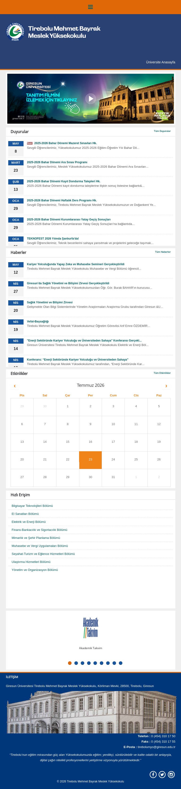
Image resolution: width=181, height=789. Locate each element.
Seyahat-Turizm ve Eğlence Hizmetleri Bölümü (43, 554)
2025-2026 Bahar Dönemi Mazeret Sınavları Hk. (62, 143)
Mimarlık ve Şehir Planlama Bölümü (36, 538)
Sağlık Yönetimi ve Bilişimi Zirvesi (50, 302)
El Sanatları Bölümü (25, 514)
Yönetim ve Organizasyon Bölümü (35, 570)
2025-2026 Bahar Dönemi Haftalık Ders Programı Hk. (62, 200)
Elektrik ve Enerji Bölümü (29, 522)
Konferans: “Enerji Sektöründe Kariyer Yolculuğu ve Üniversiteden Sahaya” (78, 359)
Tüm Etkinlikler (162, 372)
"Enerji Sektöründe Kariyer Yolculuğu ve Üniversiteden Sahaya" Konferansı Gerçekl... (84, 340)
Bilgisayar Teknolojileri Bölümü (32, 506)
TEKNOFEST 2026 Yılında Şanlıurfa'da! (53, 238)
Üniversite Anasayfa (160, 62)
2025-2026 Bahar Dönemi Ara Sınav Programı (57, 162)
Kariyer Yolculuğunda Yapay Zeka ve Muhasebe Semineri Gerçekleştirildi (76, 264)
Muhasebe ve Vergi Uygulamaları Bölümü (40, 546)
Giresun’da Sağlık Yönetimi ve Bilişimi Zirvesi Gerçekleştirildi (68, 283)
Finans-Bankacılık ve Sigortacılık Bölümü (39, 530)
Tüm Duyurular (162, 131)
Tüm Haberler (163, 251)
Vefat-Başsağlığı (38, 321)
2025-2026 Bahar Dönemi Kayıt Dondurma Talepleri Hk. (64, 181)
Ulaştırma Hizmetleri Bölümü (31, 562)
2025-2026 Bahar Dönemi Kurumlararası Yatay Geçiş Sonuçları (69, 219)
